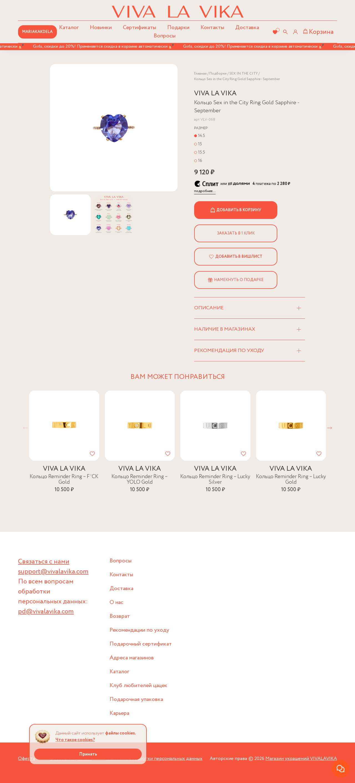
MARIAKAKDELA (37, 32)
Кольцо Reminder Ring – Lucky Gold (291, 479)
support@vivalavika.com (53, 572)
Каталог (119, 672)
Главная (200, 73)
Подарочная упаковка (136, 699)
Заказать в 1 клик (236, 233)
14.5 (201, 135)
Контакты (212, 28)
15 (200, 144)
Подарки (178, 28)
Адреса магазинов (132, 658)
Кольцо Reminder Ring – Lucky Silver (215, 479)
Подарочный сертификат (141, 644)
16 (200, 160)
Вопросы (165, 36)
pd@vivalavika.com (46, 611)
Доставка (247, 28)
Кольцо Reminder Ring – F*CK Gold (64, 479)
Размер (201, 128)
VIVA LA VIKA (215, 93)
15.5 (201, 152)
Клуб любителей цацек (138, 686)
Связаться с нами (43, 562)
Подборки (218, 73)
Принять (88, 754)
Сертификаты (139, 28)
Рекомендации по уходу (139, 630)
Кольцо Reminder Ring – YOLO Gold (139, 479)
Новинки (101, 28)
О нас (116, 602)
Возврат (120, 616)
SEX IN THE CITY (243, 73)
